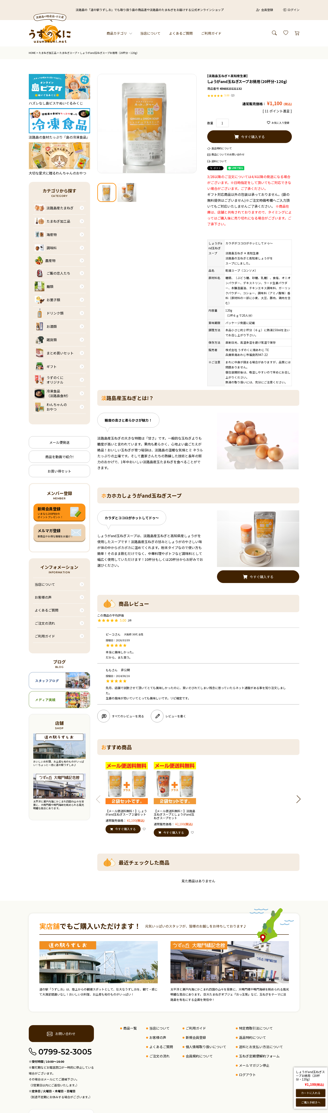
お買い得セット (59, 471)
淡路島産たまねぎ (54, 208)
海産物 (46, 234)
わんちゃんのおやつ (51, 407)
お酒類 (46, 326)
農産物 (45, 260)
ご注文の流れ (45, 623)
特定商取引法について (256, 1028)
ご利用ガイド (211, 33)
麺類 (44, 286)
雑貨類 (46, 340)
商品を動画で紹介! (59, 456)
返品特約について (221, 148)
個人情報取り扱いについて (206, 1046)
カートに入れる (310, 1093)
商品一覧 (130, 1028)
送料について (219, 161)
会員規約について (199, 1056)
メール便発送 (59, 442)
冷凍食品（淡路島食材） (52, 393)
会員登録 (264, 9)
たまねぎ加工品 (47, 52)
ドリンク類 (49, 313)
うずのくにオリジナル (49, 380)
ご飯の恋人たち (52, 273)
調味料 (46, 248)
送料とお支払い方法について (261, 1046)
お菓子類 (47, 300)
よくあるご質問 (181, 33)
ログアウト (247, 1074)
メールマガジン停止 (254, 1065)
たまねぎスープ (68, 52)
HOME (32, 52)
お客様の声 (43, 597)
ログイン (291, 9)
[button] (100, 799)
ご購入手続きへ (310, 1102)
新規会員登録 (196, 1037)
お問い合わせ (61, 1034)
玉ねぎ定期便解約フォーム (259, 1056)
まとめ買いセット (54, 353)
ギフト (46, 366)
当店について (150, 33)
